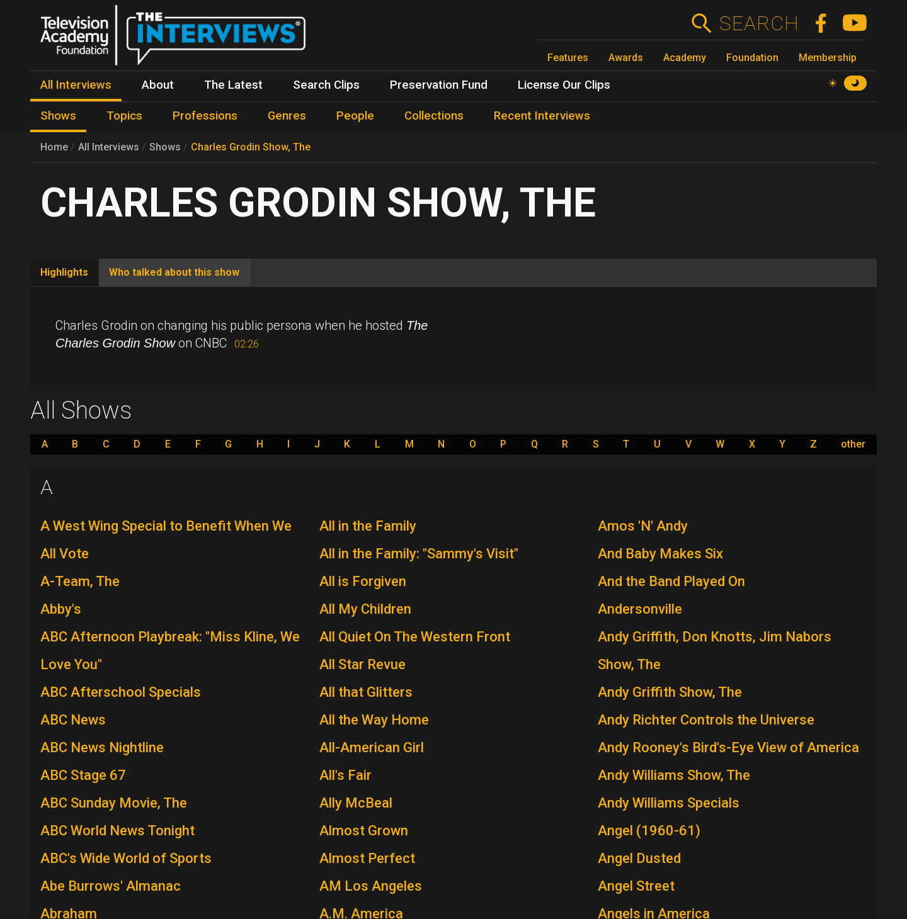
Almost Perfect (367, 858)
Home (54, 147)
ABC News (73, 720)
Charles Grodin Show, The (251, 147)
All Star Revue (362, 664)
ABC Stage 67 (83, 775)
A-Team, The (80, 581)
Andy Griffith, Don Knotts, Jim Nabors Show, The (714, 650)
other (853, 444)
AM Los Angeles (370, 886)
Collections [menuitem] (434, 116)
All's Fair (345, 775)
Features (567, 58)
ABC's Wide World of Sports (126, 858)
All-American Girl (371, 747)
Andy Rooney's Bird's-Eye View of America (728, 747)
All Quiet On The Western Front (414, 637)
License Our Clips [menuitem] (564, 85)
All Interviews (108, 147)
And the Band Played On (671, 581)
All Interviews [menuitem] (75, 85)
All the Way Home (374, 720)
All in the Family (367, 526)
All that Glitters (366, 692)
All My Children (365, 609)
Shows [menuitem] (58, 116)
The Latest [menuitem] (233, 85)
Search (759, 23)
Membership (828, 58)
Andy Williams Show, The (674, 775)
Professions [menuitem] (205, 116)
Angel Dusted (639, 858)
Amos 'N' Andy (643, 526)
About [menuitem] (158, 85)
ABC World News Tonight (117, 830)
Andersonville (640, 609)
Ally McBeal (355, 803)
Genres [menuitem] (287, 116)
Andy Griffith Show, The (670, 692)
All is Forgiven (362, 581)
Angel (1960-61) (649, 830)
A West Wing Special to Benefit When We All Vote (166, 539)
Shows (165, 147)
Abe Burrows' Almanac (110, 886)
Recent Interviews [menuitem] (542, 116)
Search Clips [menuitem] (326, 85)
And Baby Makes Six (660, 553)
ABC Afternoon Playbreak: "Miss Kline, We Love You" (170, 650)
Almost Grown (363, 830)
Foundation (752, 58)
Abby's (60, 609)
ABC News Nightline (102, 747)
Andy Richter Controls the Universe (706, 720)
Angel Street (636, 886)
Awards (625, 58)
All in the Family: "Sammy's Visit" (418, 553)
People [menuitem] (355, 116)
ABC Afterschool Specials (120, 692)
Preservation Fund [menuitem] (439, 85)
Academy (684, 58)
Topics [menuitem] (124, 116)
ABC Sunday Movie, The (113, 803)
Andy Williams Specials (668, 803)
